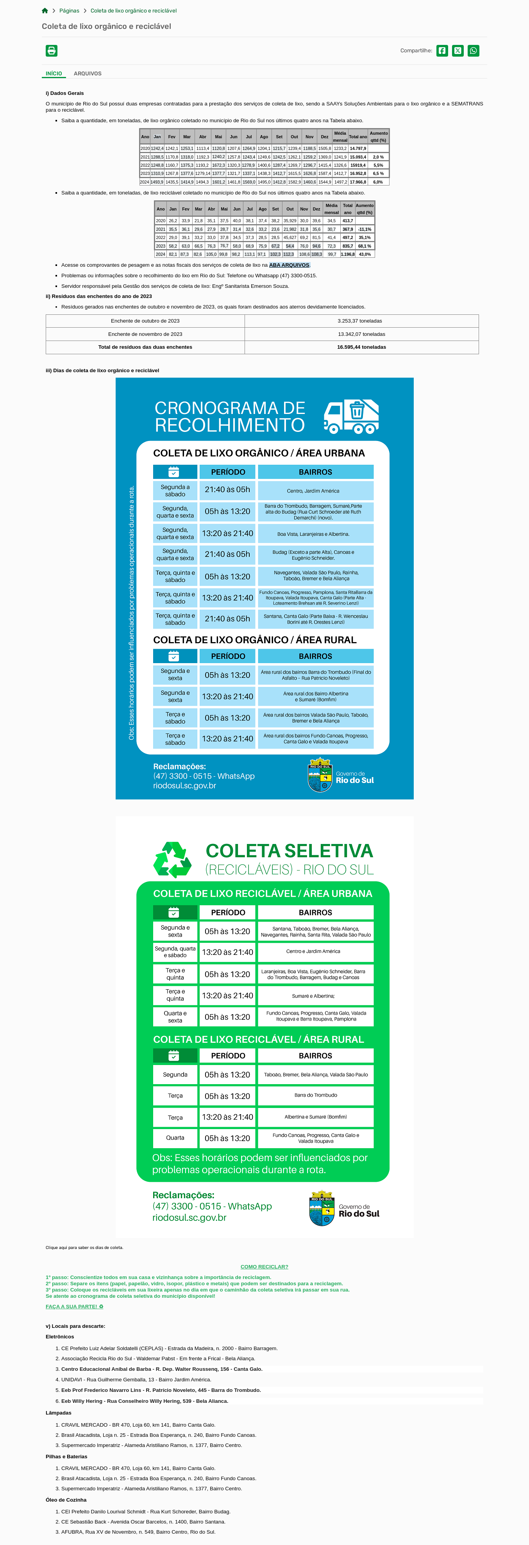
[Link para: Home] (45, 11)
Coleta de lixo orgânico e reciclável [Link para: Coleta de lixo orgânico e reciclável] (134, 11)
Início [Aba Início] (54, 74)
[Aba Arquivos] (87, 74)
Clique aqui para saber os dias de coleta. (84, 1247)
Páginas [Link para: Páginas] (69, 11)
